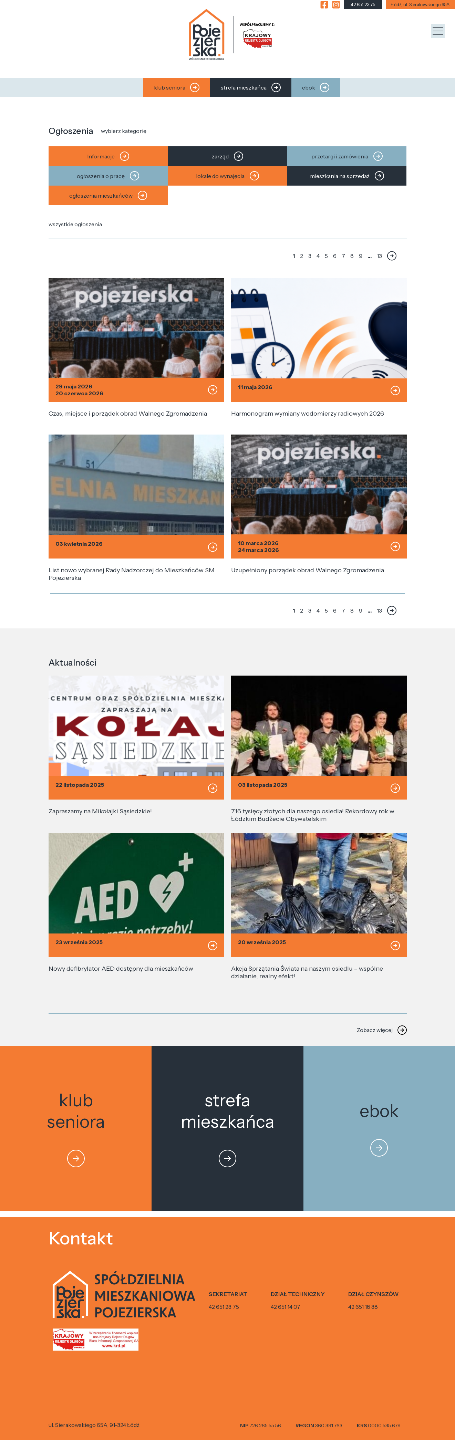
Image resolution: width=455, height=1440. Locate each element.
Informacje (108, 156)
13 (379, 255)
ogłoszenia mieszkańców (108, 195)
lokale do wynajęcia (227, 175)
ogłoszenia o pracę (108, 175)
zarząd (227, 156)
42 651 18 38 (363, 1306)
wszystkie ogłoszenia (75, 224)
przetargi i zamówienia (347, 156)
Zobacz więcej (375, 1029)
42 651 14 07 (285, 1306)
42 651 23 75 (224, 1306)
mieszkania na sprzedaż (347, 175)
